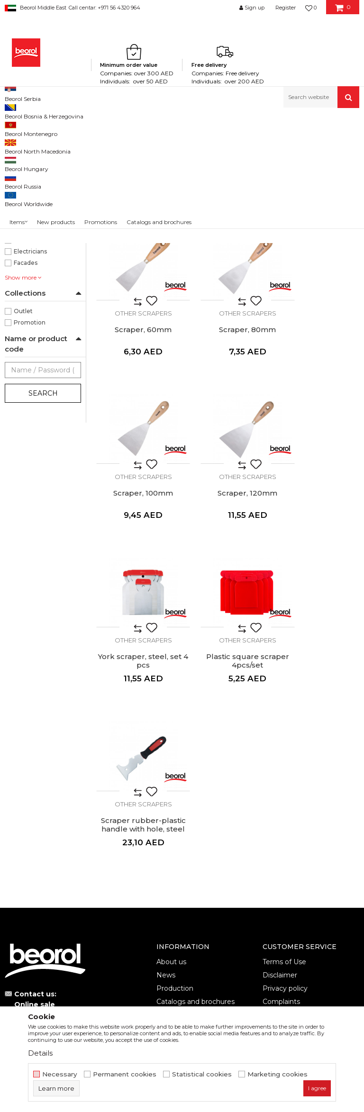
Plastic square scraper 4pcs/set (227, 579)
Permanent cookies (124, 1074)
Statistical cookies (202, 1074)
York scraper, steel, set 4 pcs (136, 579)
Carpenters (30, 350)
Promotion (30, 444)
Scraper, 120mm (318, 425)
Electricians (30, 373)
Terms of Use (284, 716)
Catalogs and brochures (195, 756)
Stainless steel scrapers (43, 166)
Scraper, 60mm (318, 275)
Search (43, 515)
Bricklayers (30, 339)
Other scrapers (30, 189)
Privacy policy (285, 743)
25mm (23, 237)
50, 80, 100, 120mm (42, 259)
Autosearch (210, 143)
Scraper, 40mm (227, 275)
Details (40, 1053)
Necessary (59, 1074)
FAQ (270, 769)
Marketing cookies (277, 1074)
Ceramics (27, 362)
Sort (247, 143)
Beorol (13, 128)
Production (174, 743)
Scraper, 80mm (136, 425)
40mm (24, 248)
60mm (24, 271)
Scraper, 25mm (137, 275)
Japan (22, 305)
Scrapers (177, 128)
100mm (25, 225)
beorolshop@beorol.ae (75, 769)
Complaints (281, 756)
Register (285, 7)
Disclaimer (280, 729)
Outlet (23, 433)
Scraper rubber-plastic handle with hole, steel (318, 584)
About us (171, 716)
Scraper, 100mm (227, 425)
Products (41, 128)
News (165, 729)
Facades (25, 385)
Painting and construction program (109, 128)
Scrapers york (28, 177)
